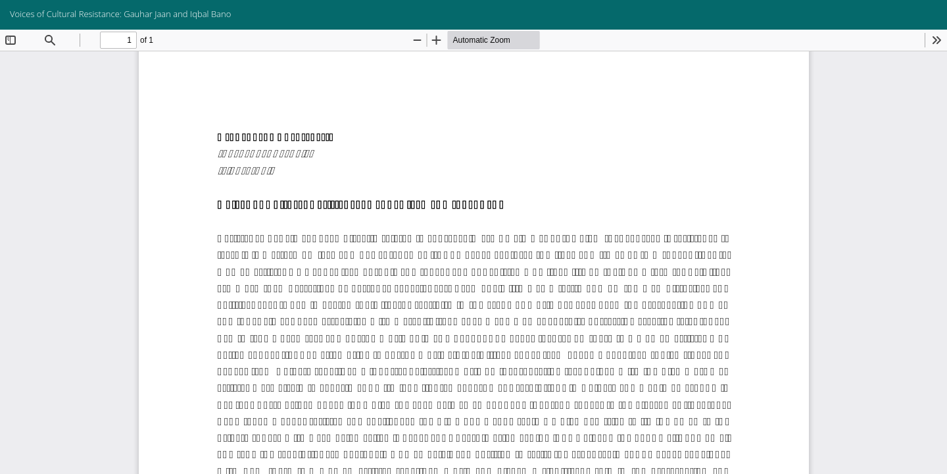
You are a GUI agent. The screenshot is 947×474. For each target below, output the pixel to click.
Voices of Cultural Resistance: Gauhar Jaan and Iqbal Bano (120, 14)
